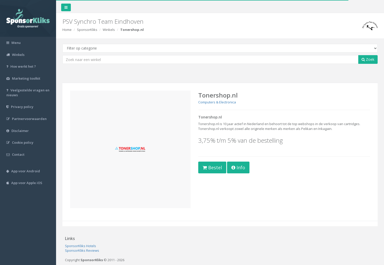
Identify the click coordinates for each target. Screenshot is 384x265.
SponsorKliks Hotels (80, 246)
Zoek (368, 59)
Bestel (212, 167)
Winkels (109, 29)
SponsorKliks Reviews (82, 250)
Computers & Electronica (217, 102)
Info (238, 167)
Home (67, 29)
